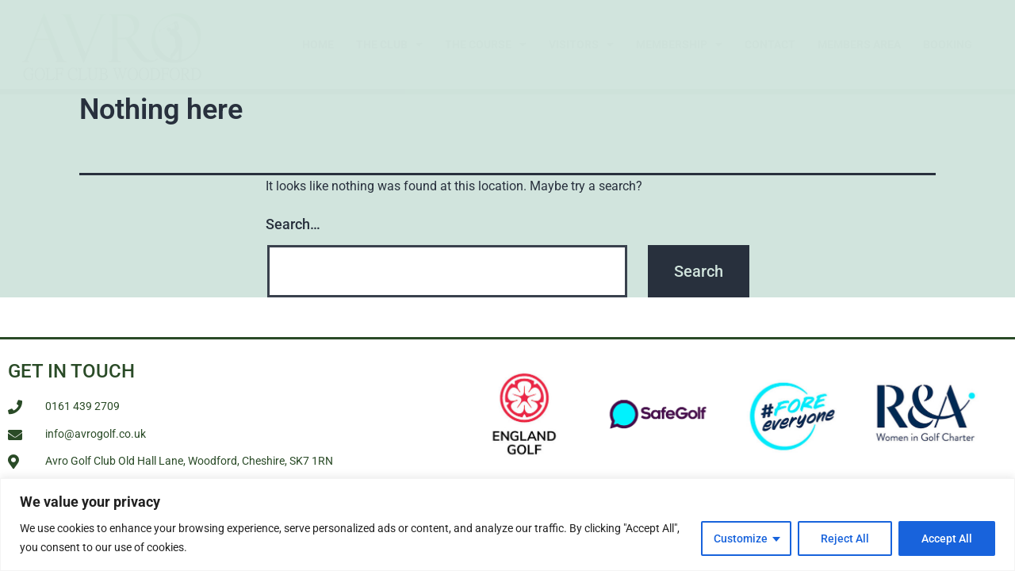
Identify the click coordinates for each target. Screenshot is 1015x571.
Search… (293, 224)
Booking (947, 44)
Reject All (845, 538)
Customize (741, 538)
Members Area (859, 44)
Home (318, 44)
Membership (679, 44)
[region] (507, 524)
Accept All (946, 538)
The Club (389, 44)
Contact (770, 44)
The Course (486, 44)
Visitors (581, 44)
